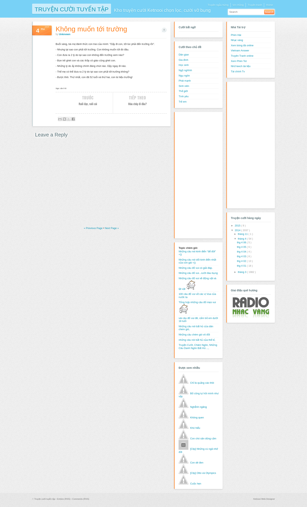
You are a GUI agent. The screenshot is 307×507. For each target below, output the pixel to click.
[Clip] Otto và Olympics (203, 473)
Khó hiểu (195, 427)
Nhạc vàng (237, 40)
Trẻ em (182, 101)
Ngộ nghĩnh (185, 70)
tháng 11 (243, 234)
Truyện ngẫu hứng (218, 5)
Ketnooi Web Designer (264, 499)
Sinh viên (184, 85)
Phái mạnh (185, 80)
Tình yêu (184, 96)
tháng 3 (242, 272)
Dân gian (184, 54)
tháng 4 (242, 238)
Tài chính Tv (238, 71)
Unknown (64, 34)
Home (269, 5)
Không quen (197, 417)
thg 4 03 (242, 256)
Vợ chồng (238, 5)
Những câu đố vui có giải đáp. (196, 267)
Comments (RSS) (80, 499)
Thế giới (183, 91)
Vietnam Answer (240, 50)
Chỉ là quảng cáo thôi (202, 382)
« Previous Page (93, 228)
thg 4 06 (242, 242)
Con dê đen (196, 462)
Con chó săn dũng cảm (203, 438)
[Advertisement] (194, 175)
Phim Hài (236, 35)
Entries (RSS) (64, 499)
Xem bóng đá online (242, 45)
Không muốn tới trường (91, 29)
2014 (238, 230)
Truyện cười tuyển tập (71, 8)
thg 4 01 (242, 265)
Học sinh (184, 65)
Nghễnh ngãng (198, 406)
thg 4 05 (242, 246)
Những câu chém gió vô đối (194, 334)
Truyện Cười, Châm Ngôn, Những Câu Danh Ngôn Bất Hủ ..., (198, 346)
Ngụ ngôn (184, 75)
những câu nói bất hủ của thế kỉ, (197, 339)
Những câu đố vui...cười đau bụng (198, 273)
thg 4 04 (242, 251)
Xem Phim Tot (239, 61)
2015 (238, 225)
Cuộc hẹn (195, 483)
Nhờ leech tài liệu (240, 66)
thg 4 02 (242, 261)
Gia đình (183, 59)
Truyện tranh (255, 5)
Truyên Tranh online (242, 55)
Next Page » (112, 228)
